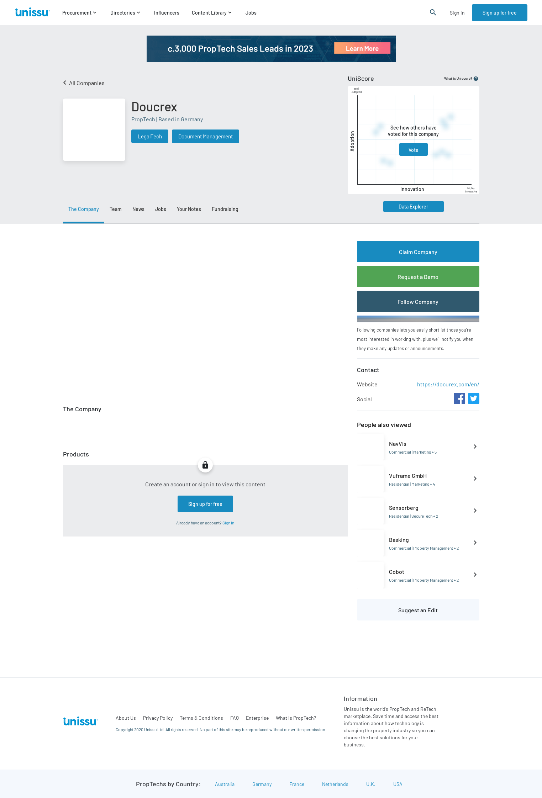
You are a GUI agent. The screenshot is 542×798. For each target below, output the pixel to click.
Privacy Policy (158, 718)
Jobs (251, 13)
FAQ (234, 718)
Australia (225, 784)
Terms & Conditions (201, 718)
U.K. (370, 784)
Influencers (166, 13)
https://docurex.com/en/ (448, 384)
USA (397, 784)
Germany (262, 784)
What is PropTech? (296, 718)
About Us (126, 718)
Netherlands (335, 784)
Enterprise (257, 718)
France (296, 784)
